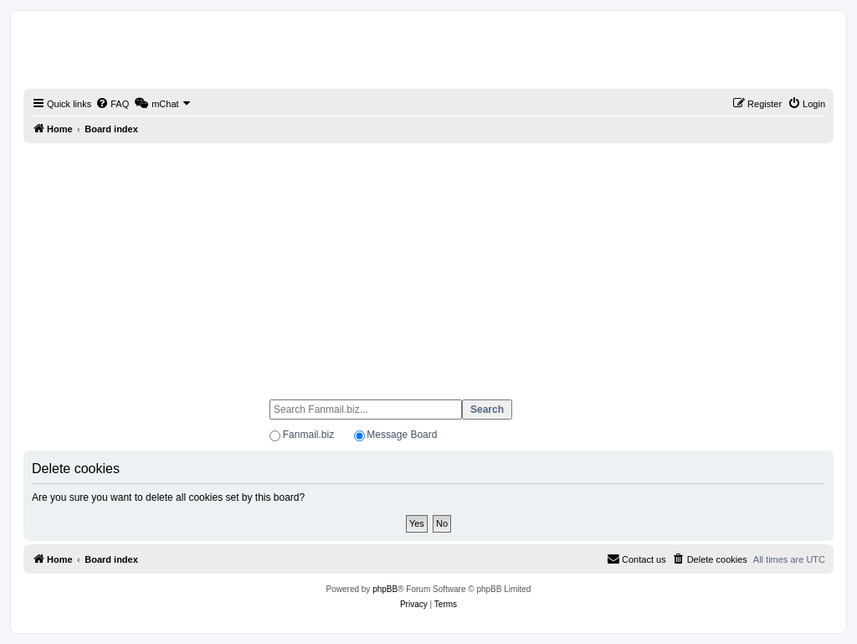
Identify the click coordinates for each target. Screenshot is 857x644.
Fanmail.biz (308, 434)
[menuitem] (112, 104)
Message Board (402, 434)
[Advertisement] (428, 264)
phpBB (385, 589)
